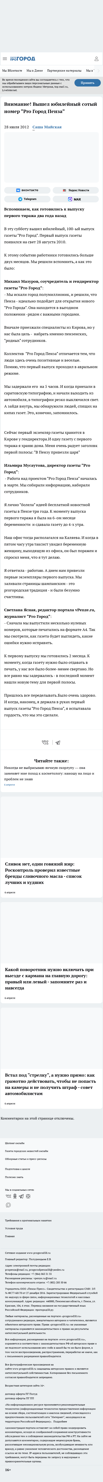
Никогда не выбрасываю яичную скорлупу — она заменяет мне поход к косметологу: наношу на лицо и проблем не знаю (51, 776)
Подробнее (60, 1421)
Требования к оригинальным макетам (28, 1220)
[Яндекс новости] (76, 190)
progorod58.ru (71, 1316)
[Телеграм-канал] (27, 199)
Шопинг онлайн (14, 1143)
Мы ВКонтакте (12, 70)
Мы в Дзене (35, 70)
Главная (9, 1236)
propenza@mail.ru (16, 1269)
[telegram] (59, 742)
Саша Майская (47, 126)
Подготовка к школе (17, 1169)
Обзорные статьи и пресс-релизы (26, 1159)
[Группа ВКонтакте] (27, 190)
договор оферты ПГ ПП (19, 1398)
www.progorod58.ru (39, 1252)
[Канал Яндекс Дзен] (28, 1196)
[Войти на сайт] (96, 58)
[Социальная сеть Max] (76, 199)
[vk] (45, 742)
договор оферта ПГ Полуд (21, 1393)
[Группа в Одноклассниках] (15, 1196)
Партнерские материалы (64, 70)
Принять (87, 83)
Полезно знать (14, 1177)
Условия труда (14, 1228)
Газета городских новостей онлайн (26, 1151)
